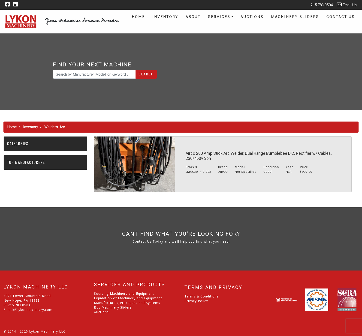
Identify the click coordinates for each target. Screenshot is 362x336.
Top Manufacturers (28, 162)
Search (146, 74)
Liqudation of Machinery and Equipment (128, 298)
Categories (20, 143)
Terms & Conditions (201, 296)
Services (219, 17)
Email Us (347, 4)
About (193, 17)
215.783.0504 (319, 4)
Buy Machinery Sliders (113, 307)
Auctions (252, 17)
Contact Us (340, 17)
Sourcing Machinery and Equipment (124, 293)
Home (138, 17)
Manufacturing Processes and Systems (127, 302)
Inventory (165, 17)
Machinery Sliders (295, 17)
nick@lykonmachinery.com (30, 309)
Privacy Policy (196, 301)
